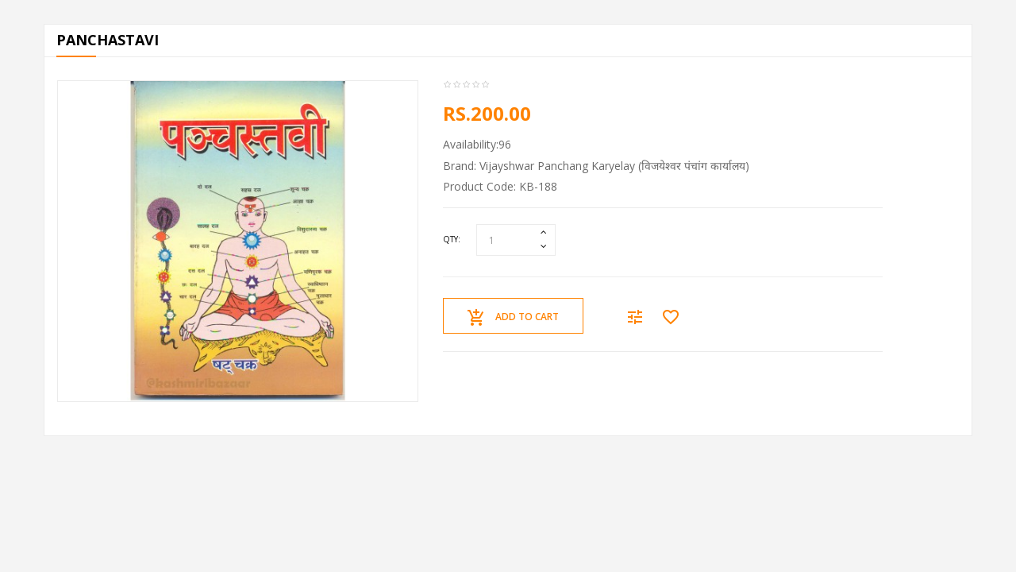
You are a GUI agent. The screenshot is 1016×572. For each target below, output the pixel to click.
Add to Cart (513, 317)
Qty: (451, 239)
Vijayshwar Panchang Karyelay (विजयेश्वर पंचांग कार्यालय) (614, 165)
